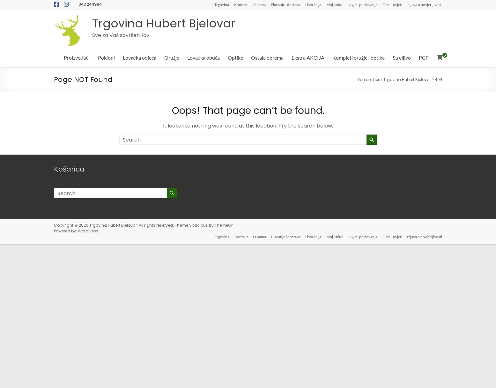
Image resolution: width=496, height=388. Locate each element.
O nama (259, 4)
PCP (424, 58)
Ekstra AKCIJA (308, 58)
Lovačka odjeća (139, 58)
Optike (235, 58)
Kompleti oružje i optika (358, 58)
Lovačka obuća (203, 58)
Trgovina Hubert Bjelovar (163, 23)
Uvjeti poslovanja (363, 4)
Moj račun (335, 4)
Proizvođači (77, 58)
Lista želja (313, 4)
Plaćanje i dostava (285, 4)
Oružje (171, 58)
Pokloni (106, 58)
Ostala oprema (267, 58)
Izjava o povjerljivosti (424, 4)
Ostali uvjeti (392, 4)
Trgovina (221, 4)
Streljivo (402, 58)
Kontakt (241, 4)
